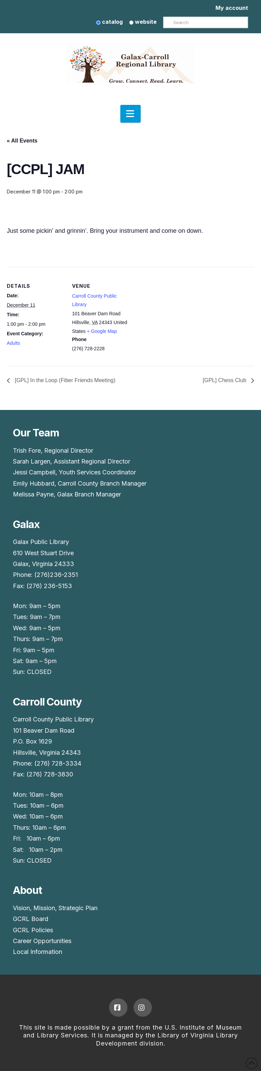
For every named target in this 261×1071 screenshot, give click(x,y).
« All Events (22, 141)
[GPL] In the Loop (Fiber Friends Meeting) (64, 380)
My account (231, 7)
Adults (13, 343)
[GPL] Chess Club (225, 380)
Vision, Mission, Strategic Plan (55, 908)
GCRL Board (30, 918)
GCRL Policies (33, 930)
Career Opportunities (42, 940)
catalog (109, 21)
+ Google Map (102, 331)
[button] (130, 114)
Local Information (37, 951)
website (143, 21)
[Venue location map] (173, 314)
